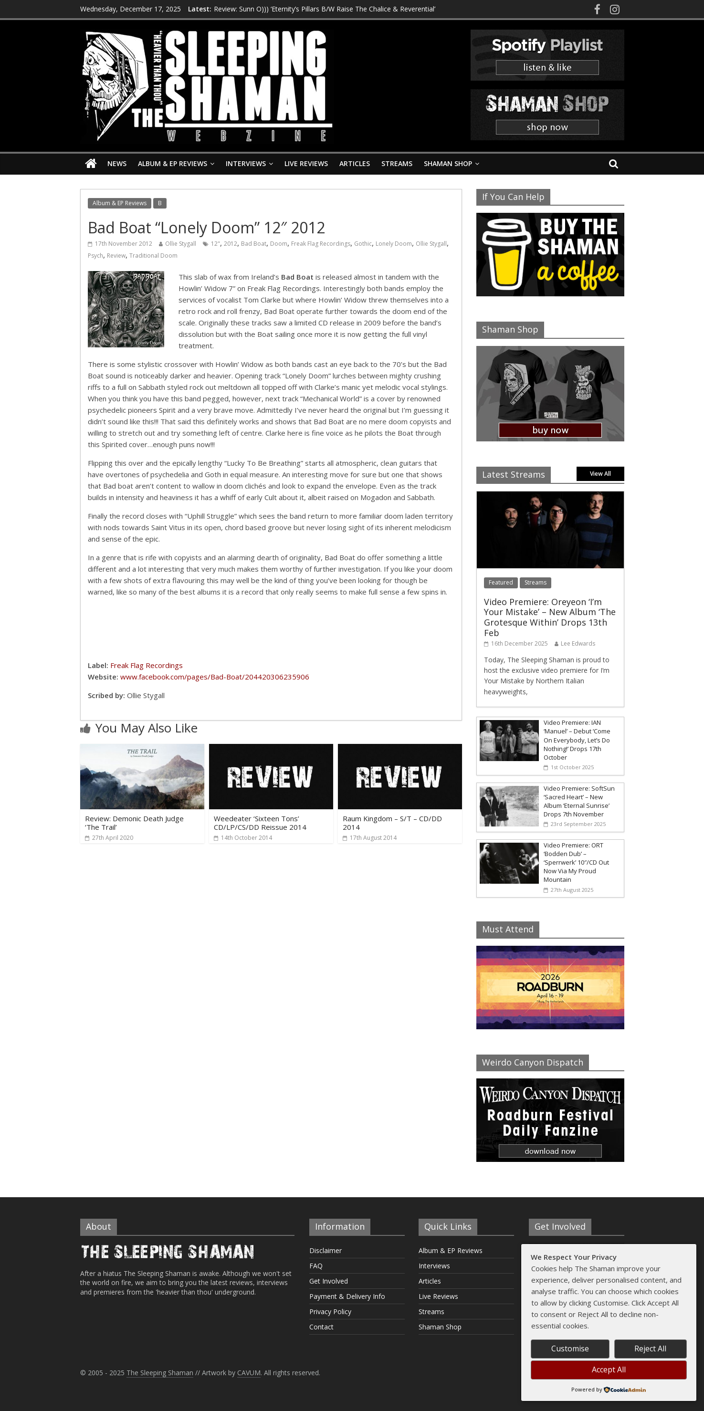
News (116, 163)
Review (116, 255)
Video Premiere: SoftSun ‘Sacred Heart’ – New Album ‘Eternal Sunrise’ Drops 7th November (579, 801)
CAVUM (249, 1372)
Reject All (650, 1348)
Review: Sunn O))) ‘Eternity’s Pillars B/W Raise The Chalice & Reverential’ (324, 8)
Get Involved (328, 1281)
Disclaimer (325, 1250)
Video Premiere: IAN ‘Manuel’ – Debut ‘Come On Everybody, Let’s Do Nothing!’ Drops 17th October (577, 740)
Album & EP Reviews (172, 163)
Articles (354, 163)
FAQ (316, 1265)
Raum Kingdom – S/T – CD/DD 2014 (392, 823)
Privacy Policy (330, 1311)
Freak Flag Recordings (320, 244)
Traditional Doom (153, 255)
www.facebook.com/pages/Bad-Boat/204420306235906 (214, 676)
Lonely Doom (394, 244)
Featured (501, 582)
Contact (321, 1326)
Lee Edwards (578, 643)
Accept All (609, 1369)
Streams (396, 163)
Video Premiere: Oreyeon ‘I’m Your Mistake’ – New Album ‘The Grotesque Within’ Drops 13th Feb (550, 617)
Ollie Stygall (180, 244)
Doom (278, 244)
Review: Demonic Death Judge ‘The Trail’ (134, 823)
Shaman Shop (448, 163)
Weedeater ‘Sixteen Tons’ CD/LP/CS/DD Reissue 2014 (260, 823)
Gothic (363, 244)
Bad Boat (253, 244)
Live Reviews (306, 163)
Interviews (246, 163)
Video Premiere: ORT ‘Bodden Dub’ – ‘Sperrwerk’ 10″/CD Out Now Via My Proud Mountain (576, 862)
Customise (570, 1348)
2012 (230, 244)
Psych (95, 255)
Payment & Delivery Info (347, 1296)
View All (600, 474)
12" (215, 244)
